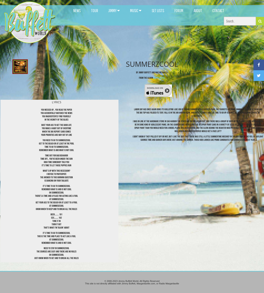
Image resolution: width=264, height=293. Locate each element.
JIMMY (114, 10)
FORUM (178, 10)
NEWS (77, 10)
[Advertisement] (161, 37)
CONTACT (218, 10)
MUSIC (135, 10)
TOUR (94, 10)
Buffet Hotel (159, 78)
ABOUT (198, 10)
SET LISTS (158, 10)
